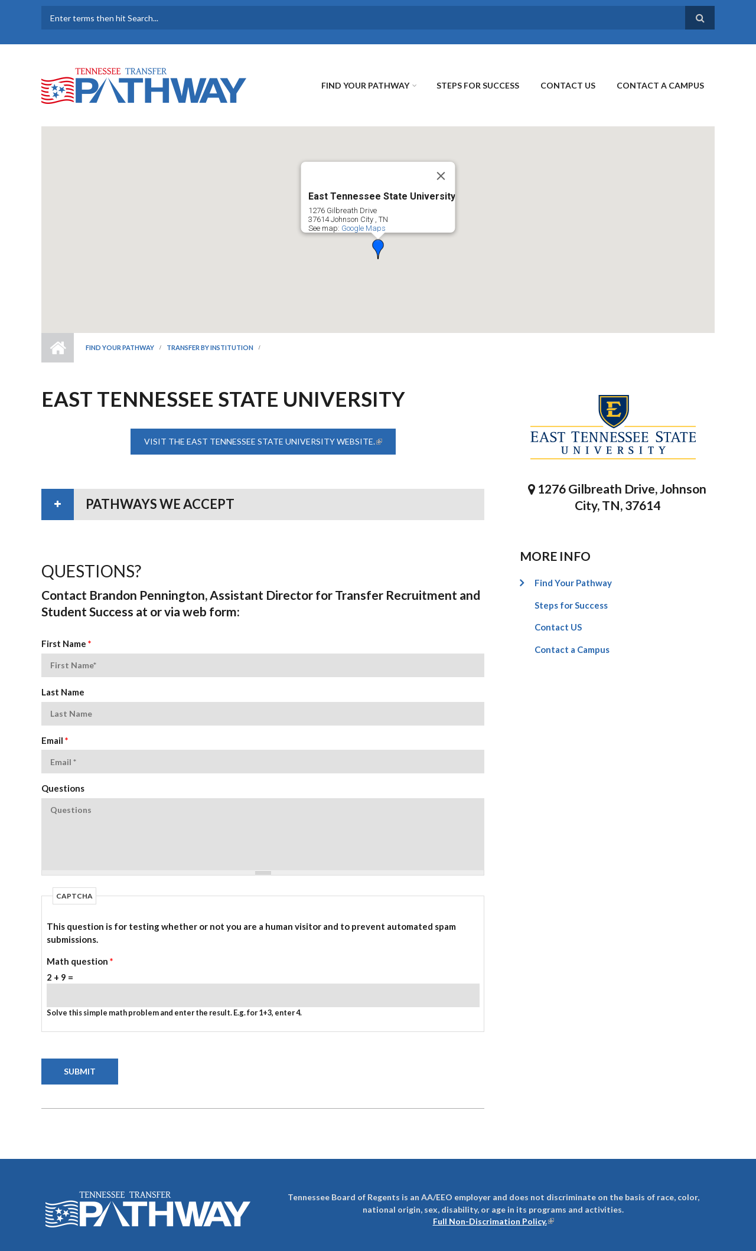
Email (55, 740)
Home (57, 347)
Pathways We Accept (160, 504)
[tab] (262, 504)
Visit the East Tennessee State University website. (270, 441)
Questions (62, 788)
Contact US (567, 85)
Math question (80, 961)
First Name (66, 643)
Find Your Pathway (365, 85)
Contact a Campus (660, 85)
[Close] (441, 176)
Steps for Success (477, 85)
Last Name (62, 692)
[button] (378, 249)
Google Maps (363, 228)
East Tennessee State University (381, 196)
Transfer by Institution (210, 347)
